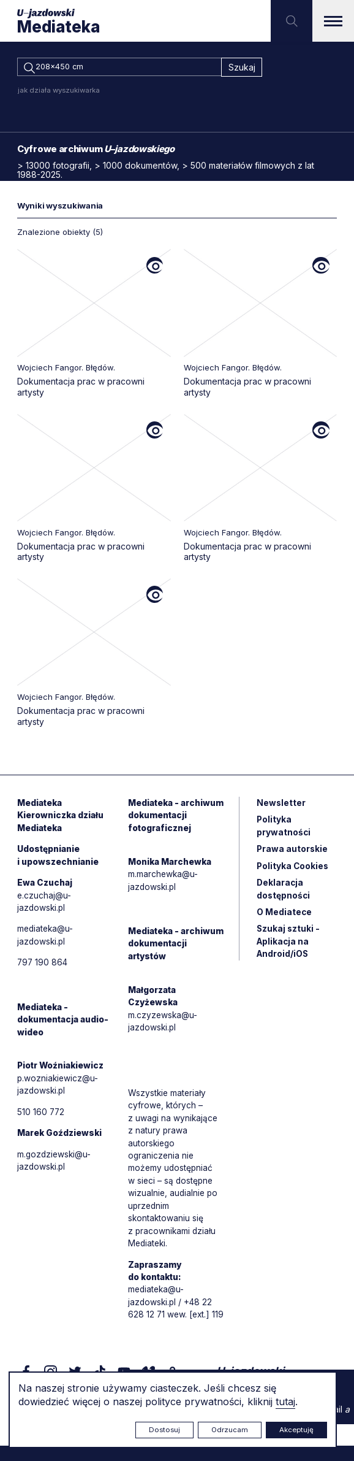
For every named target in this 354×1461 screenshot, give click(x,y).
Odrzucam (229, 1429)
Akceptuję (296, 1429)
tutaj (285, 1401)
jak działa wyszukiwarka (59, 92)
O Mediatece (284, 918)
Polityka (293, 870)
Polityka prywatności (284, 830)
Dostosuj (164, 1429)
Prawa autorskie (293, 853)
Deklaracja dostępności (284, 894)
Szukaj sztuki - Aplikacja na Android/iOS (289, 948)
